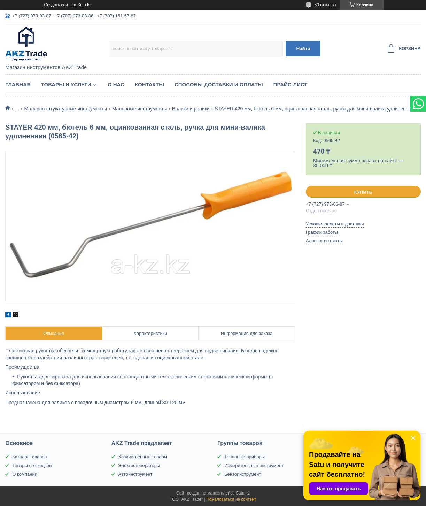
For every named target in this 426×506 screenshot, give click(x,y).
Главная (18, 84)
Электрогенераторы (139, 465)
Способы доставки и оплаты (219, 84)
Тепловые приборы (244, 456)
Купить (363, 192)
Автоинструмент (135, 474)
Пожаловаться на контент (231, 499)
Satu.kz (243, 493)
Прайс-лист (290, 84)
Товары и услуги (66, 84)
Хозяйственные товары (142, 456)
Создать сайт (57, 4)
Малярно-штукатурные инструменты (65, 109)
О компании (24, 474)
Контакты (149, 84)
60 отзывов (325, 4)
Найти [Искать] (303, 48)
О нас (116, 84)
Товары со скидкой (32, 465)
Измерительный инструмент (254, 465)
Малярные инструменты (139, 109)
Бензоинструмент (242, 474)
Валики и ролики (191, 109)
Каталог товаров (29, 456)
